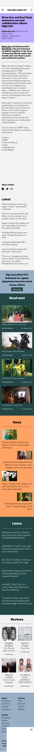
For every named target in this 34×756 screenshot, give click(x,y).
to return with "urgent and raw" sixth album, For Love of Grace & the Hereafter (15, 225)
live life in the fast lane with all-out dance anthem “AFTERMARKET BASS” (16, 535)
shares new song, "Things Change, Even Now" (14, 235)
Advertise (6, 704)
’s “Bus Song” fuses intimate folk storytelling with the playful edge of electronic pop (17, 601)
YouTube (5, 726)
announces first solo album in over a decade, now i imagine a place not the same (15, 216)
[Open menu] (31, 10)
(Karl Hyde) (7, 38)
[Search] (2, 10)
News (5, 36)
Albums (21, 709)
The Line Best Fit (17, 10)
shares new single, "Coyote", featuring (14, 206)
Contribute (6, 709)
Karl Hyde (7, 48)
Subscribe (17, 289)
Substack (5, 723)
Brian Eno (6, 46)
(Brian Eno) (14, 36)
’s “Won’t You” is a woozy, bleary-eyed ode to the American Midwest (15, 587)
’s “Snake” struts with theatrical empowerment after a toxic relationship (16, 549)
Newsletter (6, 701)
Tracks (21, 706)
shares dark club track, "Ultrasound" (14, 250)
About (4, 698)
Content (21, 698)
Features (21, 704)
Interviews (7, 328)
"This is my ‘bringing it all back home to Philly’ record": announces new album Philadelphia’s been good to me (15, 260)
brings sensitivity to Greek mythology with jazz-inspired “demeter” (17, 574)
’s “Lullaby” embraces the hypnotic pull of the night (16, 561)
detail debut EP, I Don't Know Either (14, 243)
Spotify (5, 720)
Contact (5, 706)
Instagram (6, 718)
